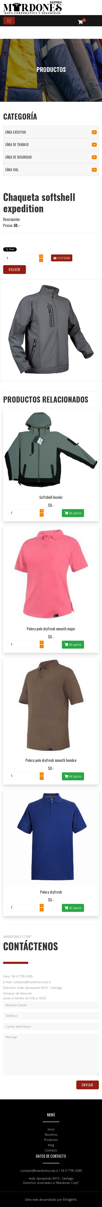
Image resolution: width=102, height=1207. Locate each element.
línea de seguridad (51, 157)
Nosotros (51, 1135)
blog (51, 1145)
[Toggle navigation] (9, 21)
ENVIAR (87, 1084)
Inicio (51, 1129)
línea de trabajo (51, 144)
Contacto (51, 1150)
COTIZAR (61, 258)
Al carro (73, 513)
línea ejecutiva (51, 132)
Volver (14, 269)
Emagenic (70, 1199)
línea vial (51, 169)
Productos (51, 1140)
